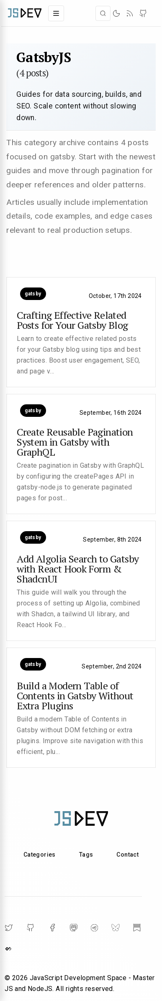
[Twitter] (9, 927)
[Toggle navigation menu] (56, 13)
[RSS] (130, 13)
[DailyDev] (8, 949)
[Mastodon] (73, 927)
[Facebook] (52, 927)
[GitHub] (143, 13)
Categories (39, 854)
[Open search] (103, 13)
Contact (127, 854)
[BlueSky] (115, 927)
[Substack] (137, 927)
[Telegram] (94, 927)
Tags (86, 854)
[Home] (24, 13)
